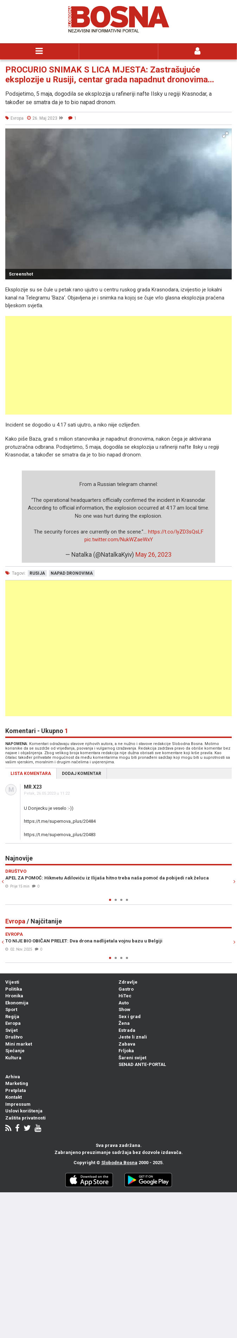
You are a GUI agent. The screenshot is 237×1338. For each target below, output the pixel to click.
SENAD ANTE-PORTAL (142, 1064)
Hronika (14, 995)
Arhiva (12, 1076)
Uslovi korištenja (24, 1110)
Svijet (11, 1030)
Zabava (126, 1044)
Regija (12, 1016)
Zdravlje (127, 982)
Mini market (18, 1044)
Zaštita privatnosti (25, 1118)
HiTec (125, 995)
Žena (124, 1023)
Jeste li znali (132, 1037)
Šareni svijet (132, 1057)
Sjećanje (15, 1050)
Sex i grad (129, 1016)
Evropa (13, 1023)
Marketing (16, 1083)
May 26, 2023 (153, 554)
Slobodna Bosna (119, 1162)
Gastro (126, 989)
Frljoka (126, 1050)
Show (124, 1009)
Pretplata (15, 1090)
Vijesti (12, 982)
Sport (11, 1009)
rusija (37, 573)
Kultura (13, 1057)
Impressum (18, 1104)
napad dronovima (72, 573)
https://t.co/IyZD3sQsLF (176, 532)
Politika (13, 989)
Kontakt (13, 1097)
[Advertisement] (118, 365)
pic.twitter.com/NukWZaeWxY (118, 539)
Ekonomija (16, 1002)
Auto (123, 1002)
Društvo (14, 1037)
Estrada (126, 1030)
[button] (225, 134)
